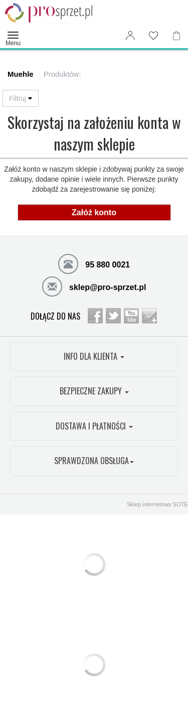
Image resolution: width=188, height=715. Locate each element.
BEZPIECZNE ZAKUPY (94, 391)
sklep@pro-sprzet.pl (94, 286)
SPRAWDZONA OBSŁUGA (94, 461)
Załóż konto (94, 212)
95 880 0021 (94, 263)
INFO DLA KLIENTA (94, 356)
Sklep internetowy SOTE (157, 504)
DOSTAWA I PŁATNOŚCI (94, 426)
